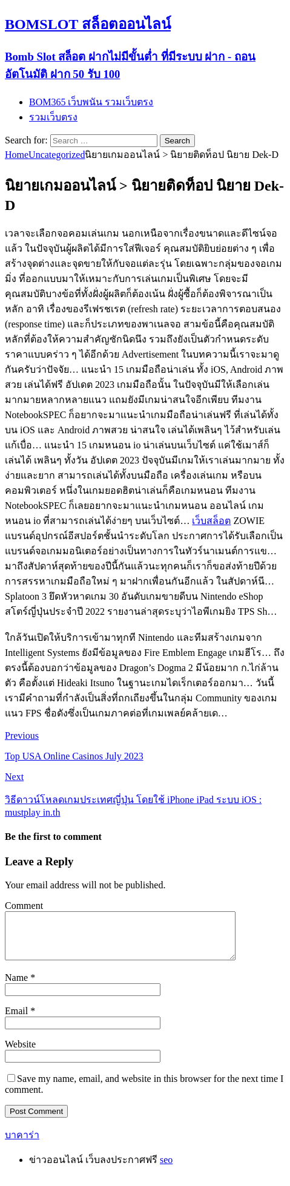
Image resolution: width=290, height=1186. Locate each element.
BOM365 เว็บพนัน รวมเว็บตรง (91, 102)
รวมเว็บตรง (53, 117)
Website (20, 1053)
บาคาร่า (22, 1144)
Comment (24, 905)
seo (166, 1169)
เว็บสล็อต (211, 521)
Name (17, 986)
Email (17, 1020)
